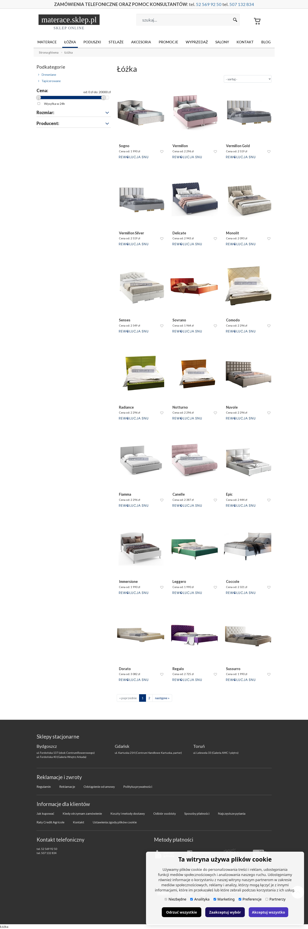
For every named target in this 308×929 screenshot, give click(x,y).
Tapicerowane (49, 81)
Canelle (178, 494)
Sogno (124, 146)
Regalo (178, 669)
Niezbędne (175, 899)
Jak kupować (45, 813)
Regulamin (44, 786)
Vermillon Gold (238, 146)
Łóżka (70, 42)
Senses (124, 320)
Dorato (125, 669)
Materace (47, 42)
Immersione (128, 582)
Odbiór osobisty (164, 813)
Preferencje (250, 899)
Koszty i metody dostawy (127, 813)
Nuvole (232, 407)
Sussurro (233, 669)
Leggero (179, 582)
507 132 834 (241, 4)
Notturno (180, 407)
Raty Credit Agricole (50, 822)
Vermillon (180, 146)
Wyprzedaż (197, 42)
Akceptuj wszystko (268, 912)
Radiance (126, 407)
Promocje (168, 42)
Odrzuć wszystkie (181, 912)
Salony (222, 42)
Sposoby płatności (196, 813)
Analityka (199, 899)
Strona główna (48, 52)
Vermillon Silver (131, 233)
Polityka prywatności (137, 786)
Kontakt (245, 42)
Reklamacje (67, 786)
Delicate (179, 233)
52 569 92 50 (208, 4)
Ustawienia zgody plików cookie (115, 822)
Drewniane (47, 74)
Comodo (233, 320)
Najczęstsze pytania (231, 813)
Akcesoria (141, 42)
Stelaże (116, 42)
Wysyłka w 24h (54, 103)
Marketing (224, 899)
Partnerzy (275, 899)
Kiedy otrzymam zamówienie (82, 813)
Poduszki (92, 42)
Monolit (232, 233)
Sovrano (179, 320)
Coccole (232, 582)
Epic (229, 494)
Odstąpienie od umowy (99, 786)
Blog (266, 42)
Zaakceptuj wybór (225, 912)
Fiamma (125, 494)
